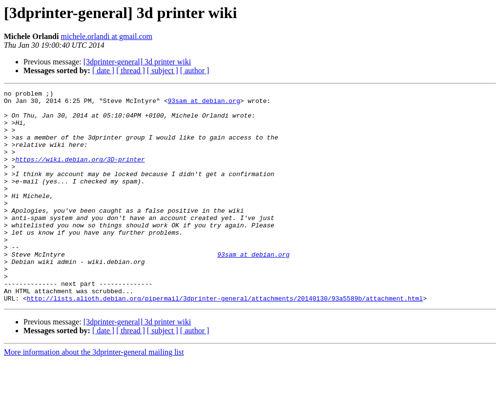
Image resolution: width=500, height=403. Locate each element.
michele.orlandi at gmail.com (106, 36)
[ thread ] (130, 70)
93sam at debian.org (203, 103)
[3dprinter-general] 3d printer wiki (137, 62)
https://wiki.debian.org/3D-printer (80, 173)
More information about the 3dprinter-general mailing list (94, 394)
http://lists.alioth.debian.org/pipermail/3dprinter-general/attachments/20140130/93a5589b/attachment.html (225, 340)
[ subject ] (162, 70)
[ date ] (103, 70)
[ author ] (194, 70)
